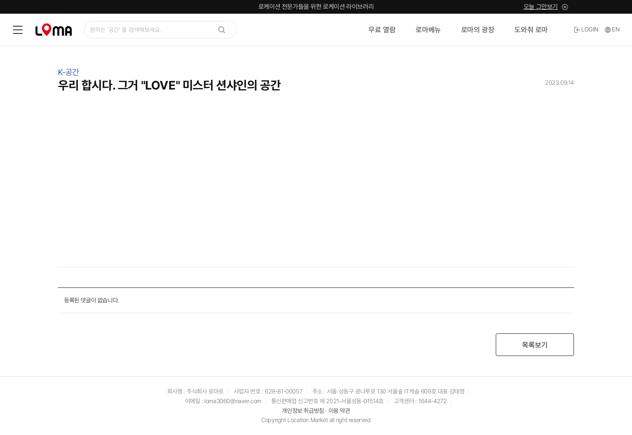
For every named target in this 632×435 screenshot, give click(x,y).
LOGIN (586, 29)
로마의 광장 (478, 29)
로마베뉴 (428, 29)
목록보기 (535, 345)
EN (612, 29)
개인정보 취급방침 (303, 410)
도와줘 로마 (531, 29)
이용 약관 (339, 410)
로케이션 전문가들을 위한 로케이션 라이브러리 (316, 6)
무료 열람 (381, 29)
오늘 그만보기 (541, 6)
